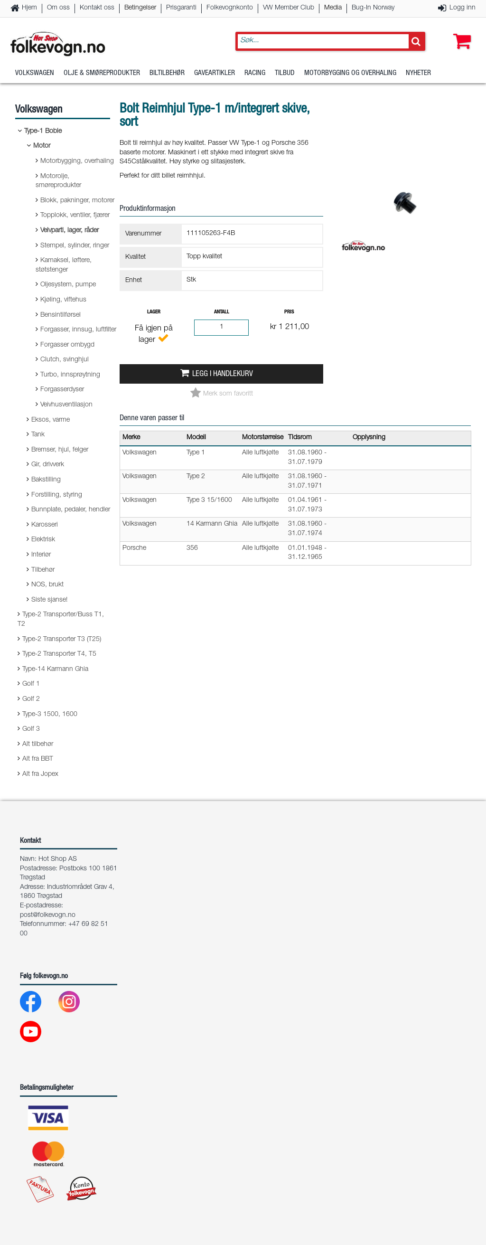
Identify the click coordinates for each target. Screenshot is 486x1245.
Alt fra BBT (37, 759)
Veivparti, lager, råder (69, 230)
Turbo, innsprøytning (70, 375)
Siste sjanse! (49, 600)
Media (333, 8)
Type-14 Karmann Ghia (55, 669)
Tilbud (285, 73)
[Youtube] (38, 1034)
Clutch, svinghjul (64, 360)
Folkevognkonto (229, 8)
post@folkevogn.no (47, 915)
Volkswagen (34, 73)
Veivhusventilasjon (66, 405)
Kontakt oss (97, 8)
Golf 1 (31, 684)
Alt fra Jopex (40, 774)
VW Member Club (288, 8)
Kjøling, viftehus (63, 300)
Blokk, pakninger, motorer (77, 201)
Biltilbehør (167, 73)
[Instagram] (76, 1004)
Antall (221, 312)
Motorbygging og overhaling (350, 73)
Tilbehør (43, 570)
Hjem (29, 8)
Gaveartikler (214, 73)
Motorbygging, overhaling (77, 161)
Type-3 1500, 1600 (49, 714)
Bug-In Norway (373, 8)
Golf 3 (31, 729)
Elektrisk (43, 540)
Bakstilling (46, 480)
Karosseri (44, 525)
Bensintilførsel (60, 315)
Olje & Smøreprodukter (102, 73)
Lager (153, 312)
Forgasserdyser (62, 390)
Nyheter (418, 73)
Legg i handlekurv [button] (222, 374)
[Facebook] (38, 1004)
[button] (460, 32)
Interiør (41, 555)
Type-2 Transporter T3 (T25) (61, 639)
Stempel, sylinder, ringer (74, 246)
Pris (289, 312)
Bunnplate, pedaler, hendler (70, 510)
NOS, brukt (47, 585)
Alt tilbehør (37, 744)
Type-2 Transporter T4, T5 (59, 654)
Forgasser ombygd (67, 345)
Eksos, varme (50, 420)
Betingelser (140, 8)
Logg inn (462, 8)
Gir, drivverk (47, 465)
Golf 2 (31, 699)
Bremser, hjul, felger (59, 450)
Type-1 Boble (43, 131)
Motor (41, 146)
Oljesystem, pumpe (68, 285)
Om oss (58, 8)
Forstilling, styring (56, 495)
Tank (38, 435)
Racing (254, 73)
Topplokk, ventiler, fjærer (75, 215)
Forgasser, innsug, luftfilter (78, 330)
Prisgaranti (181, 8)
